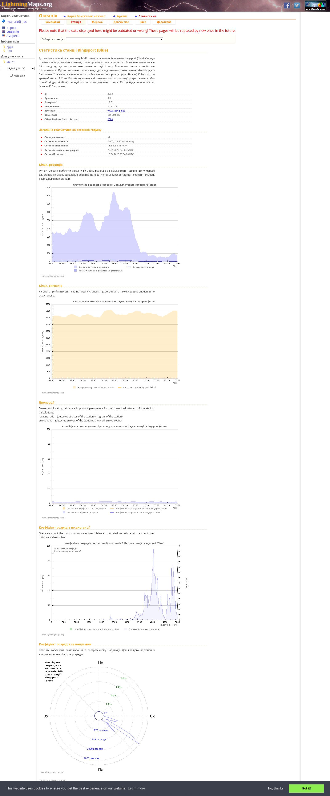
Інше (143, 22)
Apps (10, 47)
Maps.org (27, 4)
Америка (13, 36)
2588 (110, 119)
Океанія (13, 32)
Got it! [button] (306, 788)
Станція (76, 22)
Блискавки (52, 22)
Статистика (147, 16)
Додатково (164, 22)
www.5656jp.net (116, 110)
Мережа (97, 22)
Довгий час (121, 22)
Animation (20, 75)
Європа (12, 28)
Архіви (122, 16)
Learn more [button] (136, 788)
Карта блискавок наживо (86, 16)
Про (9, 51)
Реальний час (17, 22)
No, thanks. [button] (276, 788)
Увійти (11, 62)
